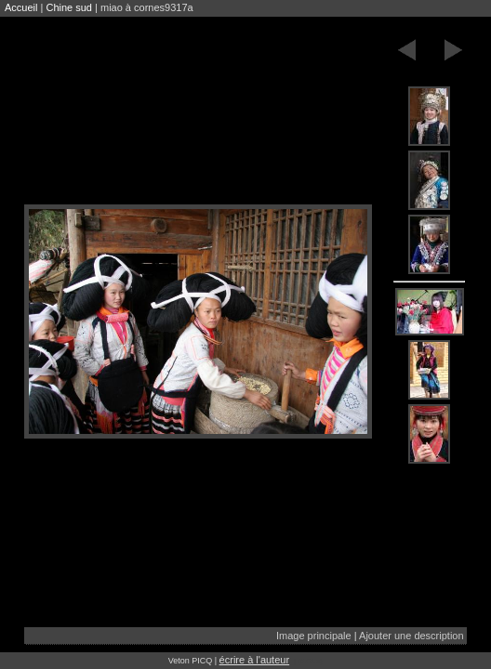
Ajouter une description (411, 635)
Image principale (314, 635)
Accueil (21, 7)
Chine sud (69, 7)
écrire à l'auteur (254, 659)
